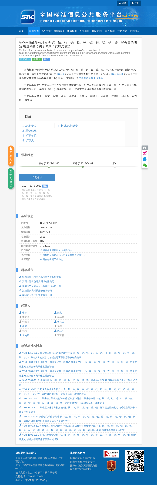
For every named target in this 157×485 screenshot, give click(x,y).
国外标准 (110, 31)
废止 (114, 163)
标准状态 (31, 125)
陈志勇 (59, 331)
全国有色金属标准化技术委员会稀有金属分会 (63, 255)
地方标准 (59, 31)
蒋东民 (59, 321)
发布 (49, 163)
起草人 (29, 140)
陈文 (58, 312)
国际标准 (97, 31)
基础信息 (31, 130)
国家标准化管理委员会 (82, 461)
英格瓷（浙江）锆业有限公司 (35, 295)
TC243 (60, 73)
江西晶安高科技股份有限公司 (35, 290)
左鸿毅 (24, 335)
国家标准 (34, 31)
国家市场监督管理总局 (82, 457)
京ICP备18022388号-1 (37, 480)
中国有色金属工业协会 (91, 78)
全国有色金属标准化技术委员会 (56, 250)
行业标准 (47, 31)
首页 (21, 31)
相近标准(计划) (70, 125)
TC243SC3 (117, 73)
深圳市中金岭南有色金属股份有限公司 (40, 286)
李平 (23, 312)
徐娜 (23, 326)
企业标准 (84, 31)
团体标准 (72, 31)
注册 (135, 3)
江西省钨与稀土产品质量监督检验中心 (40, 277)
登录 (122, 3)
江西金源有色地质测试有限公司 (36, 281)
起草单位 (31, 135)
